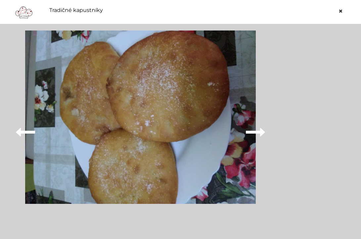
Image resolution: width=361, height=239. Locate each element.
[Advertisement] (316, 129)
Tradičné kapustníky (76, 10)
